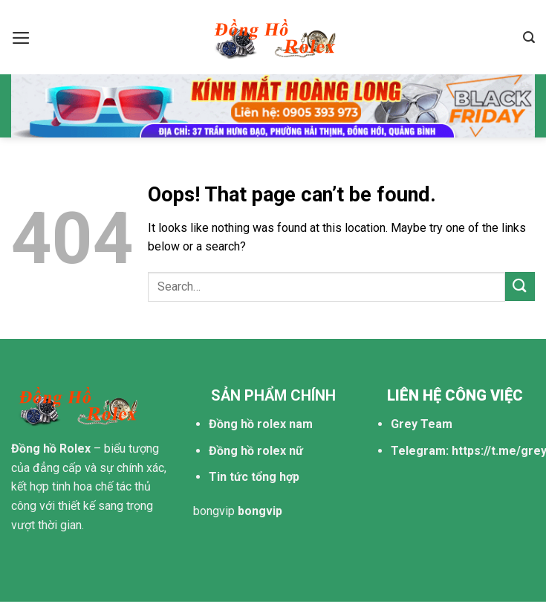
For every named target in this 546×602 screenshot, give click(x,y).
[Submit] (520, 286)
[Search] (529, 37)
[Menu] (21, 38)
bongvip (214, 511)
